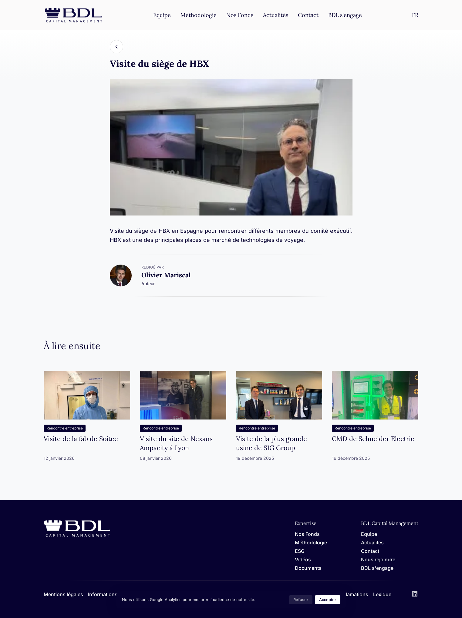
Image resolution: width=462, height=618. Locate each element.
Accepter (327, 599)
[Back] (116, 46)
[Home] (77, 535)
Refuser (300, 599)
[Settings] (415, 15)
